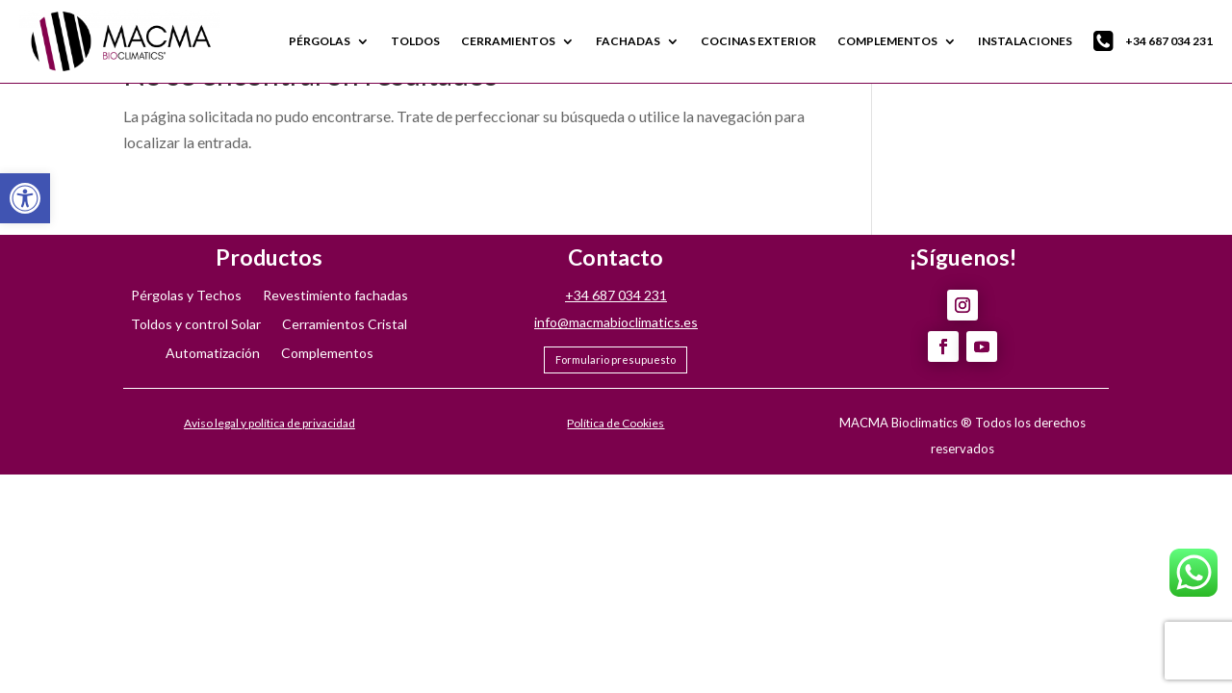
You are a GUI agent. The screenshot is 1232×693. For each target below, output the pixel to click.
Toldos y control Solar (196, 325)
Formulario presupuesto (615, 359)
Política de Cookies (615, 423)
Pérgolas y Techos (186, 296)
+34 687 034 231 (1153, 41)
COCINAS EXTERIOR (758, 41)
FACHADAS (628, 41)
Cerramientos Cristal (344, 325)
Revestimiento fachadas (335, 296)
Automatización (213, 353)
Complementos (327, 353)
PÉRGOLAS (319, 41)
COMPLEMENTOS (887, 41)
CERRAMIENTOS (508, 41)
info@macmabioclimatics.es (616, 322)
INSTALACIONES (1025, 41)
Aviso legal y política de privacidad (269, 423)
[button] (25, 198)
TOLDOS (415, 41)
